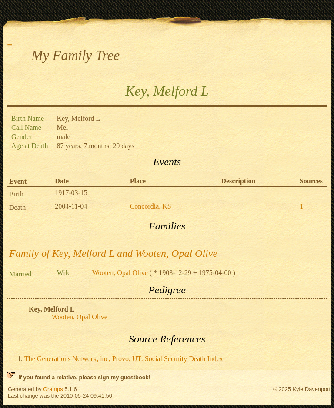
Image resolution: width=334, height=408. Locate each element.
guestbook (134, 377)
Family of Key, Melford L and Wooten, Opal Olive (113, 253)
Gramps (53, 389)
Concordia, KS (150, 206)
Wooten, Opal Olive (120, 272)
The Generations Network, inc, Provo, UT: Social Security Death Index (123, 358)
